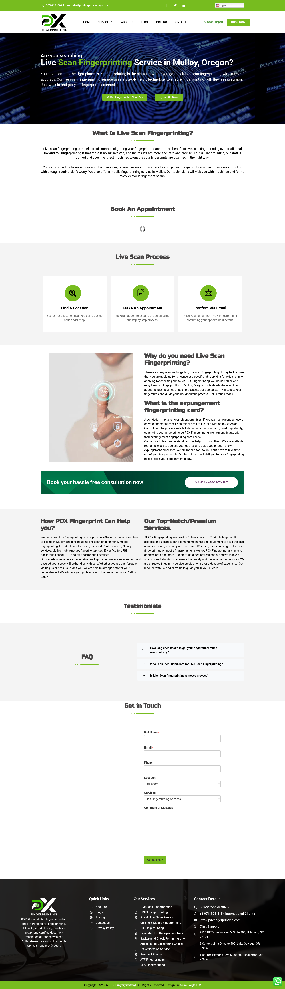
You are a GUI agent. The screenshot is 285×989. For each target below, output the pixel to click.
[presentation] (172, 849)
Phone (149, 762)
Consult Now (155, 859)
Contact (181, 22)
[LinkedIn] (183, 5)
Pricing (162, 22)
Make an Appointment (211, 482)
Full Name (152, 732)
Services (105, 22)
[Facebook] (167, 5)
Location (150, 777)
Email (149, 747)
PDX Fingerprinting (122, 985)
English (221, 5)
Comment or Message (158, 807)
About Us (127, 22)
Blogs (145, 22)
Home (86, 22)
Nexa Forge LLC (190, 985)
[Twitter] (175, 5)
